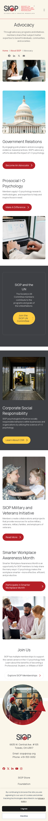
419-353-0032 (28, 757)
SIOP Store (24, 777)
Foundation (24, 784)
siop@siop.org (27, 753)
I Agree (24, 808)
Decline (24, 816)
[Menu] (44, 9)
